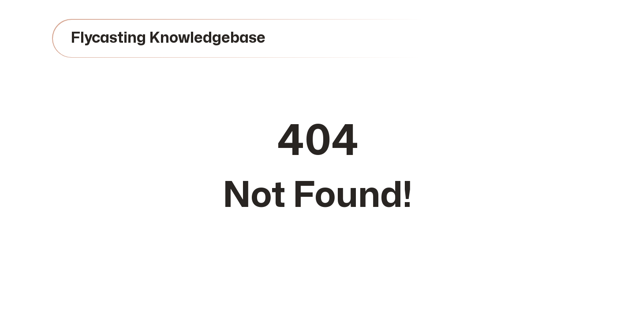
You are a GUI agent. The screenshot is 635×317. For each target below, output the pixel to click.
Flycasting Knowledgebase (168, 38)
